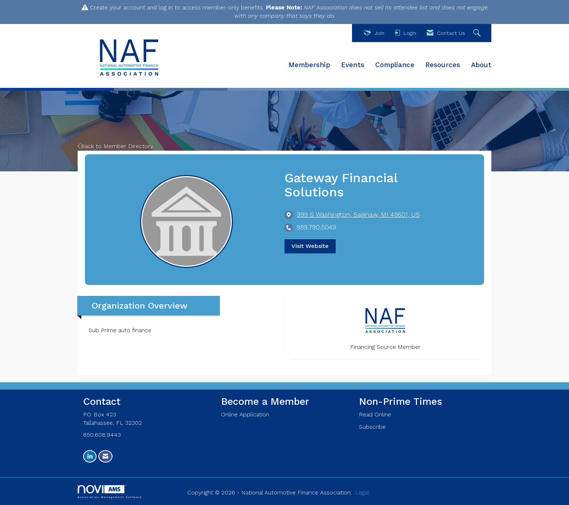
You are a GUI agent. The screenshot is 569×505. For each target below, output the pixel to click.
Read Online (375, 414)
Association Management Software (110, 491)
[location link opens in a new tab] (358, 214)
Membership (309, 65)
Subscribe (372, 426)
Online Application (245, 414)
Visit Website (310, 246)
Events (352, 65)
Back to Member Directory (115, 146)
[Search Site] (477, 33)
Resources (442, 65)
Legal (362, 492)
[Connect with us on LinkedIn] (90, 456)
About (481, 65)
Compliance (394, 65)
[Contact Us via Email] (105, 456)
